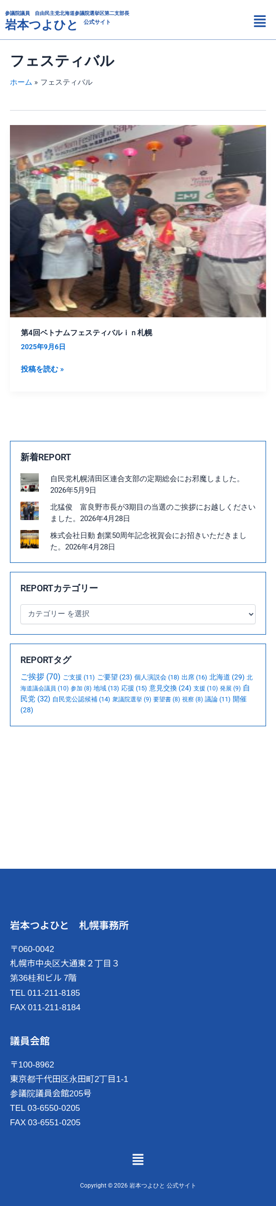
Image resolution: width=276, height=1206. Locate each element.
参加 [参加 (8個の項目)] (81, 688)
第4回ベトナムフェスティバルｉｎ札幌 (86, 332)
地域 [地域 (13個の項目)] (106, 688)
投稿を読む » (42, 368)
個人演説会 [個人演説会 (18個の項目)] (157, 677)
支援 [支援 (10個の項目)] (205, 688)
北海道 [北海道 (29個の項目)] (227, 677)
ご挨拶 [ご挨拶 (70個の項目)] (40, 676)
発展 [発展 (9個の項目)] (230, 688)
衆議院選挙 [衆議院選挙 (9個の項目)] (131, 699)
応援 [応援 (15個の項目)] (134, 688)
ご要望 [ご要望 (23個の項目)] (114, 677)
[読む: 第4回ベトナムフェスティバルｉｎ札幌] (138, 220)
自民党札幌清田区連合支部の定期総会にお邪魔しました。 (147, 478)
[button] (259, 22)
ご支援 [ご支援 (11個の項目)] (79, 677)
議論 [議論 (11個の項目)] (218, 699)
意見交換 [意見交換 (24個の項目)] (170, 688)
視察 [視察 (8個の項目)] (192, 699)
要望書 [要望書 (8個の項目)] (166, 699)
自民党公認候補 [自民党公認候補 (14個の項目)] (81, 699)
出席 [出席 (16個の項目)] (194, 677)
